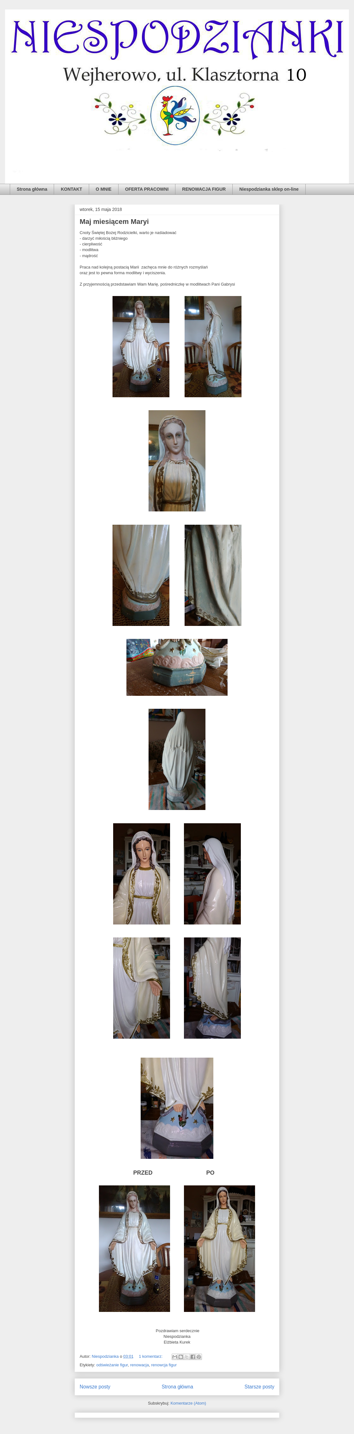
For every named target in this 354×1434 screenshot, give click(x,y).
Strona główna (32, 189)
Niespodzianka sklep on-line (269, 189)
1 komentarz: (151, 1356)
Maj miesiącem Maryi (114, 222)
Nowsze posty (95, 1386)
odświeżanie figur (112, 1365)
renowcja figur (164, 1365)
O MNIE (104, 189)
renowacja (139, 1365)
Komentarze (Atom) (188, 1403)
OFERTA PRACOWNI (147, 189)
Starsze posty (259, 1386)
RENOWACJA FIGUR (204, 189)
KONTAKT (71, 189)
